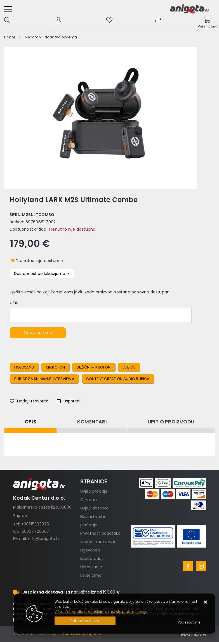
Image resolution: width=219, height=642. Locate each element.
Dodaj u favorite (29, 401)
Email (15, 302)
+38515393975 (35, 524)
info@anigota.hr (44, 538)
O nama (88, 499)
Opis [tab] (30, 421)
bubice (129, 367)
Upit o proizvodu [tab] (171, 421)
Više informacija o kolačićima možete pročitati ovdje (101, 611)
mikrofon (55, 367)
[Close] (85, 620)
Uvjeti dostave (94, 508)
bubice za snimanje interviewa (44, 378)
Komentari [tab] (92, 421)
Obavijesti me (37, 332)
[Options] (189, 622)
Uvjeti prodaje (94, 491)
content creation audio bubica (118, 378)
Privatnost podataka (100, 533)
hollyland (24, 367)
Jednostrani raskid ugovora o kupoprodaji (98, 550)
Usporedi (68, 401)
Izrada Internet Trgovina (81, 633)
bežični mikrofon (93, 367)
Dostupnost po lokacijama (40, 273)
